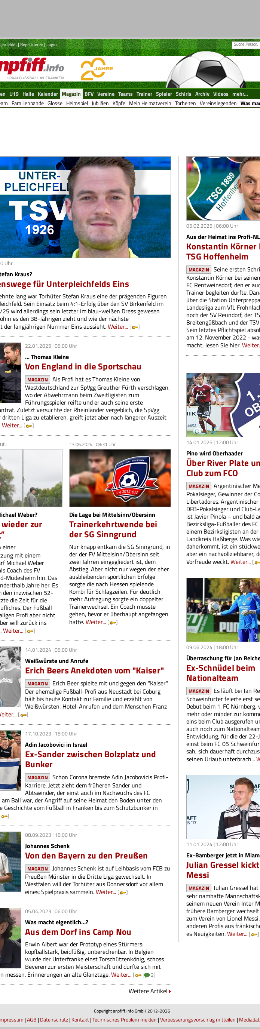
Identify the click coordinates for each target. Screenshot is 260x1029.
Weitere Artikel (148, 990)
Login (51, 44)
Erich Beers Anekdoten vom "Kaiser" (94, 670)
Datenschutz (54, 1019)
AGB (32, 1019)
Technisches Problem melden (124, 1019)
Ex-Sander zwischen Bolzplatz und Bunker (90, 759)
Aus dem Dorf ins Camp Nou (78, 931)
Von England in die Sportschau (83, 366)
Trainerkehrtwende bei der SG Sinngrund (113, 529)
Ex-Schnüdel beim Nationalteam (220, 672)
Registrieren (31, 44)
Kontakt (80, 1019)
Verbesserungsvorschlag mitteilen (198, 1019)
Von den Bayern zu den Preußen (86, 855)
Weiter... (118, 326)
